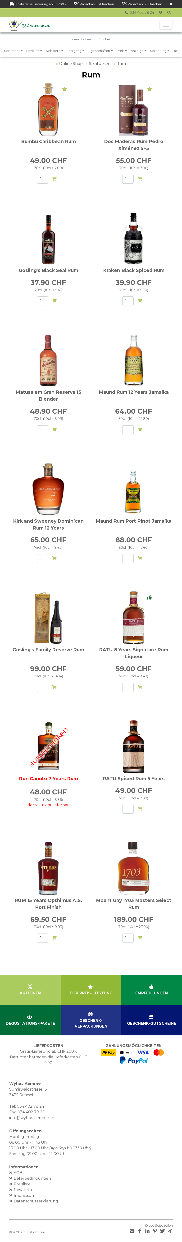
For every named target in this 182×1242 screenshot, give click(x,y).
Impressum (24, 1195)
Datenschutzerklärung (36, 1201)
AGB (18, 1172)
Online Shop (71, 63)
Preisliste (22, 1184)
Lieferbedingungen (32, 1178)
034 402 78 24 (30, 1106)
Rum (121, 63)
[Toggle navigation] (166, 25)
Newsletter (24, 1189)
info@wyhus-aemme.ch (31, 1117)
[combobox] (91, 39)
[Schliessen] (171, 4)
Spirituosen (99, 63)
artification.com (33, 1232)
